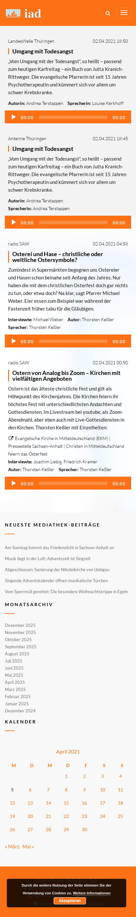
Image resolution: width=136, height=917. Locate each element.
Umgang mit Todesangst (42, 51)
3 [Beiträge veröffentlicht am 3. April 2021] (102, 776)
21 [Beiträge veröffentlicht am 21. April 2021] (48, 816)
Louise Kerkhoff (108, 103)
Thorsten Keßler (98, 319)
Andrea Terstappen (44, 103)
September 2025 (21, 646)
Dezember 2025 (20, 625)
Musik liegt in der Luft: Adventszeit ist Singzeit (48, 558)
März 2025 (15, 689)
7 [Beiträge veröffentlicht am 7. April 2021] (48, 789)
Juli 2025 (13, 660)
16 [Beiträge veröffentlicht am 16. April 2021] (84, 803)
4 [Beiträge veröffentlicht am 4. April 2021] (120, 776)
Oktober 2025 (18, 639)
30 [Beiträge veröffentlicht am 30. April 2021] (84, 829)
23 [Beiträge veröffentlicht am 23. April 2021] (84, 816)
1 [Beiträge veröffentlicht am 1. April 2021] (66, 776)
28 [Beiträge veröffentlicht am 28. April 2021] (48, 829)
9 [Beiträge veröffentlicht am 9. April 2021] (84, 789)
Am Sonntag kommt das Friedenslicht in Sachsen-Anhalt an (59, 547)
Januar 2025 (17, 703)
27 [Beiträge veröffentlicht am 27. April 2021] (30, 829)
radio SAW (18, 243)
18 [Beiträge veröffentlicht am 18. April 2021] (120, 803)
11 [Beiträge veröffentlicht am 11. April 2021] (120, 789)
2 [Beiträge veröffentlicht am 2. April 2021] (84, 776)
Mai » (28, 846)
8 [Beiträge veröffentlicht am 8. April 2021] (66, 789)
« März (12, 846)
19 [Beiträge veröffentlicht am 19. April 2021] (12, 816)
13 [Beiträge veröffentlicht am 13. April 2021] (30, 803)
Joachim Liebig (47, 461)
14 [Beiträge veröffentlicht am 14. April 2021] (48, 803)
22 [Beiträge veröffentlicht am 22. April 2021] (66, 816)
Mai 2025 (14, 675)
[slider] (73, 117)
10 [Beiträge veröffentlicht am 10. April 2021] (102, 789)
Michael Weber (48, 319)
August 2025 (17, 653)
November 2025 (20, 632)
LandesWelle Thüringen (31, 41)
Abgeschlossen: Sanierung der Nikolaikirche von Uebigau (57, 569)
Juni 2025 (14, 668)
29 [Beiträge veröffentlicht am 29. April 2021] (66, 829)
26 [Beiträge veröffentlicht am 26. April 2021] (12, 829)
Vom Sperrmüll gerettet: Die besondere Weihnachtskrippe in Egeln (66, 591)
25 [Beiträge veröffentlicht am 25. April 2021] (120, 816)
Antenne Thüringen (27, 138)
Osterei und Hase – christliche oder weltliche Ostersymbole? (57, 256)
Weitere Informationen (92, 893)
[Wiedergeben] (13, 117)
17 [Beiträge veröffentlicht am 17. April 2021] (102, 803)
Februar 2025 (18, 696)
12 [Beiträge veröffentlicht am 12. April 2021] (12, 803)
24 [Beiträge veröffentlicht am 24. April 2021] (102, 816)
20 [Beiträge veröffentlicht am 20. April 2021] (30, 816)
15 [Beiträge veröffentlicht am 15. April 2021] (66, 803)
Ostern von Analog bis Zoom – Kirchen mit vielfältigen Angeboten (66, 375)
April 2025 (15, 682)
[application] (68, 116)
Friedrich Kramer (80, 461)
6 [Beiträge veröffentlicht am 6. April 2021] (30, 789)
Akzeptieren (70, 901)
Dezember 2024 (20, 710)
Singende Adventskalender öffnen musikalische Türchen (56, 580)
